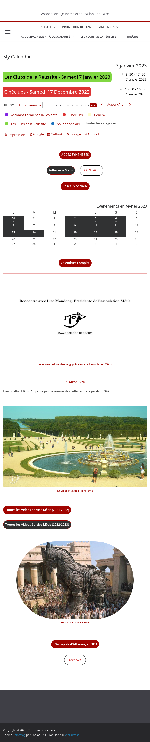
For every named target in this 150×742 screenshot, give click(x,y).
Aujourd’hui (115, 104)
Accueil (46, 27)
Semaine (35, 105)
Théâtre (132, 36)
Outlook (57, 135)
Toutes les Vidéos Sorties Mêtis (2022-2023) (37, 524)
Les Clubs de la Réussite (98, 36)
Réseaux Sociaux (75, 186)
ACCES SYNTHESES (75, 155)
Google (39, 135)
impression (16, 134)
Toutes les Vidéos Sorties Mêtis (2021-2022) (37, 510)
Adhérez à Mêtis (61, 170)
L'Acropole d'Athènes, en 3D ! (75, 644)
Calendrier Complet (75, 263)
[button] (54, 27)
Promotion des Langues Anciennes (88, 27)
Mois (22, 105)
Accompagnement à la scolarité (45, 36)
